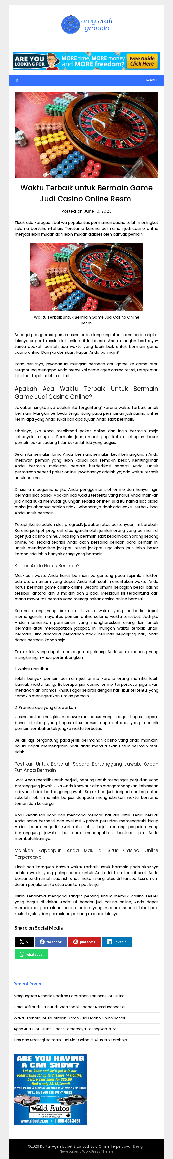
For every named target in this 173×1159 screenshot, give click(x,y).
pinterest (84, 941)
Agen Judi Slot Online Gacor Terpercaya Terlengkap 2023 (65, 1028)
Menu (151, 80)
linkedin (117, 941)
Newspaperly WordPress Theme (86, 1151)
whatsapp (31, 954)
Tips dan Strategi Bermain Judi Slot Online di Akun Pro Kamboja (70, 1039)
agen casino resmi (117, 370)
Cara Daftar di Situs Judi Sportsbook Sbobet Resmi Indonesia (69, 1006)
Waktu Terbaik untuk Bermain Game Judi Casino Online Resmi (69, 1017)
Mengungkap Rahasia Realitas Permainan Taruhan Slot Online (69, 995)
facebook (51, 941)
